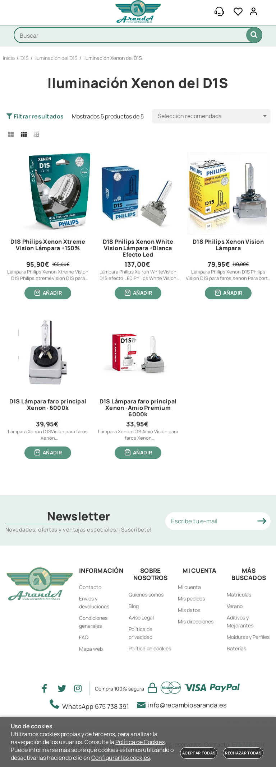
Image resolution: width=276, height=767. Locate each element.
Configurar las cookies (120, 758)
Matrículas (239, 594)
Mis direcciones (195, 621)
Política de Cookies (140, 742)
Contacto (90, 587)
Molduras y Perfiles (248, 636)
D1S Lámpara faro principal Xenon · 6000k (47, 405)
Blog (134, 606)
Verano (235, 606)
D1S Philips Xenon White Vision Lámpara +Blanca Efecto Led (138, 248)
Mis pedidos (191, 598)
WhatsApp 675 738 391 (91, 705)
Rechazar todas (243, 753)
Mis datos (189, 610)
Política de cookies (150, 648)
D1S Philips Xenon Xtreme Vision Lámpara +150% (48, 245)
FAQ (83, 637)
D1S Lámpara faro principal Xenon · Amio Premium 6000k (138, 408)
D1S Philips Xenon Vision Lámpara (228, 245)
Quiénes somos (146, 594)
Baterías (236, 648)
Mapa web (91, 648)
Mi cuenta (189, 587)
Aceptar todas (198, 753)
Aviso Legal (141, 617)
